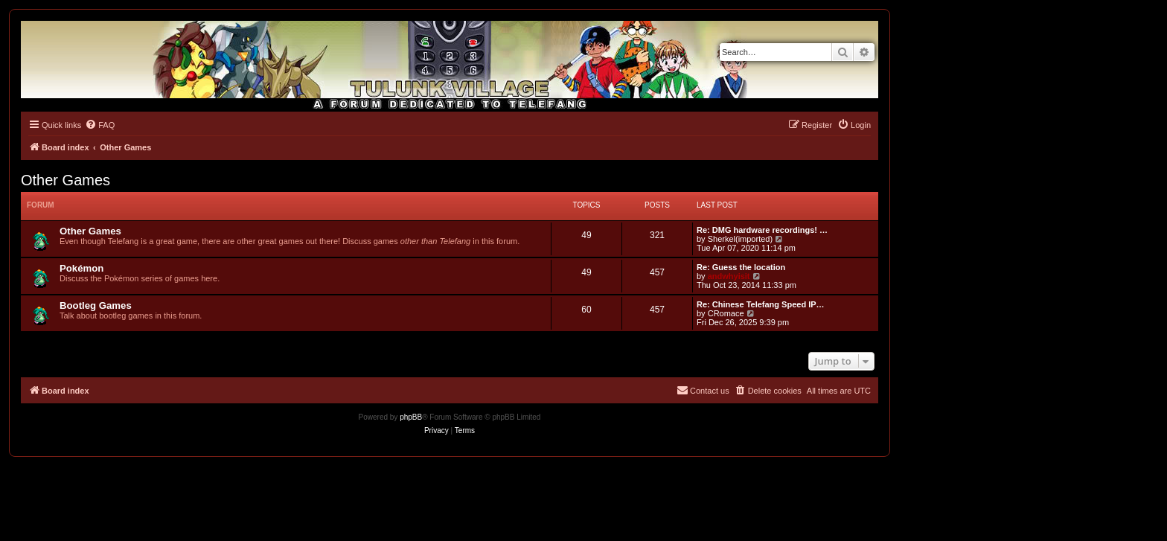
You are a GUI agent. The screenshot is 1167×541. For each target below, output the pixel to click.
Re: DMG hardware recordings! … (762, 229)
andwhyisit (729, 276)
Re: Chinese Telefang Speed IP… (761, 304)
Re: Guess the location (741, 267)
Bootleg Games (96, 305)
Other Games (65, 180)
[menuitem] (100, 125)
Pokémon (81, 268)
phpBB (411, 417)
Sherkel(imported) (740, 238)
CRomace (726, 313)
